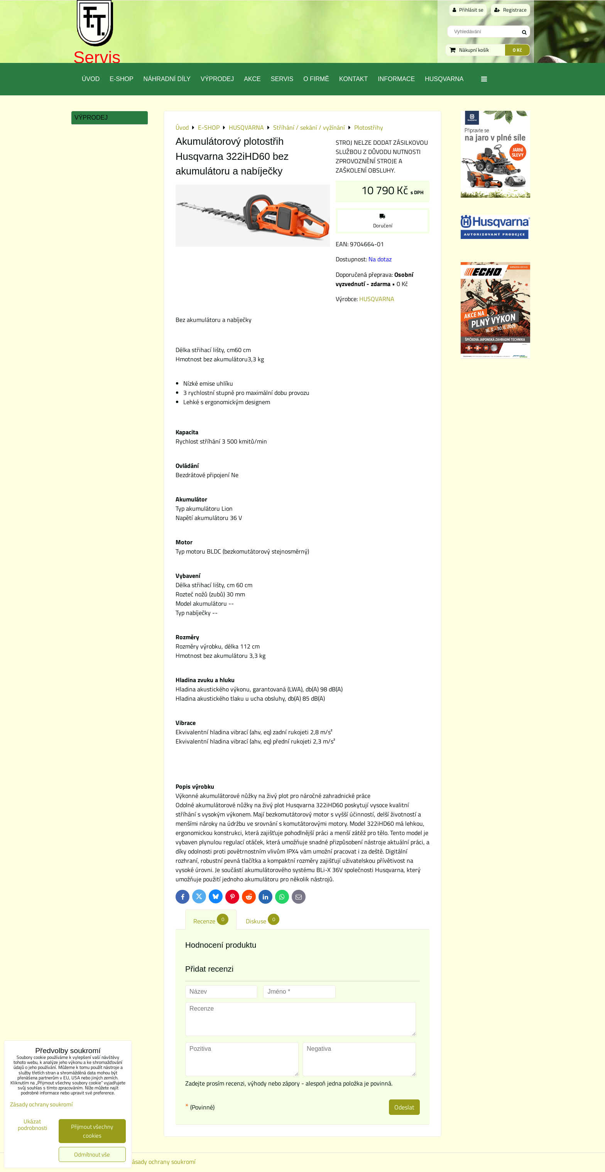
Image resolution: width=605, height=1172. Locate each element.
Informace (396, 79)
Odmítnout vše (92, 1154)
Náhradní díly (167, 79)
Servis (96, 57)
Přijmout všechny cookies (92, 1131)
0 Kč (517, 50)
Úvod (91, 79)
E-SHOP (121, 79)
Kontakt (353, 79)
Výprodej (217, 79)
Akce (252, 79)
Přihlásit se (468, 10)
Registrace (510, 10)
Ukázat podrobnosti (32, 1124)
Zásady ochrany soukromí (162, 1161)
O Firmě (316, 79)
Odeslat (404, 1107)
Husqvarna (444, 79)
